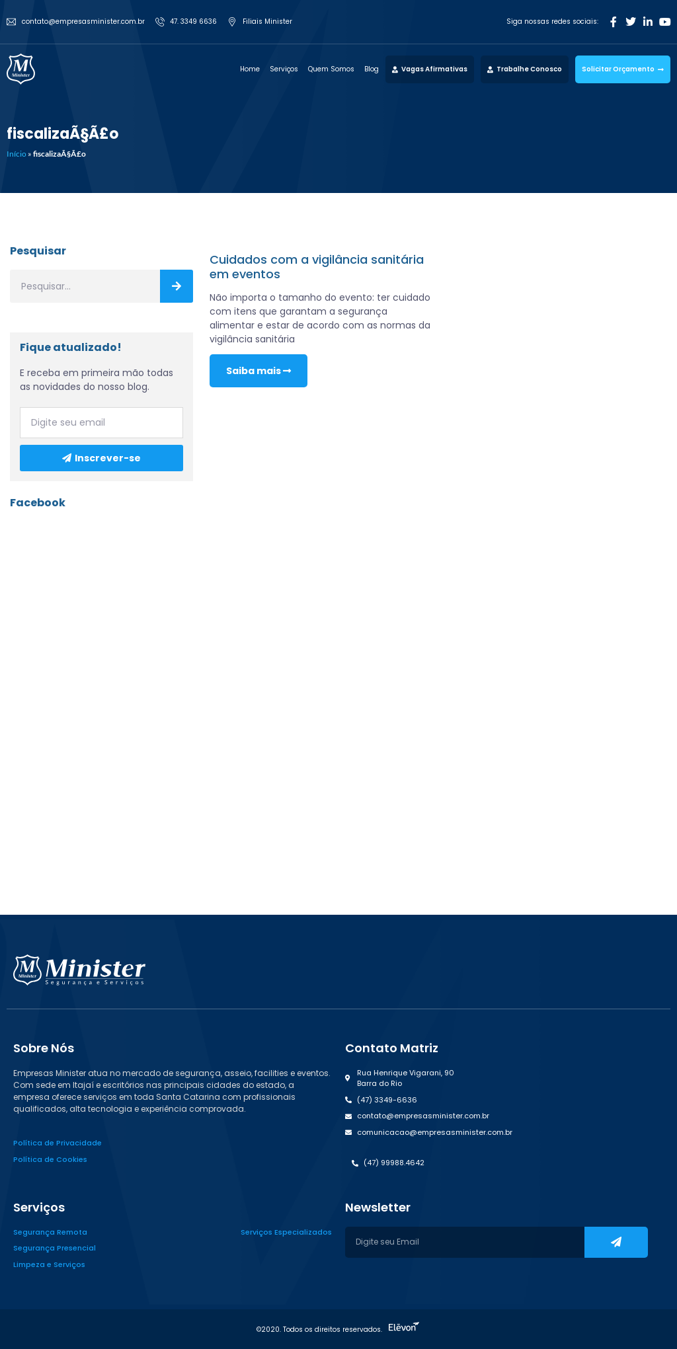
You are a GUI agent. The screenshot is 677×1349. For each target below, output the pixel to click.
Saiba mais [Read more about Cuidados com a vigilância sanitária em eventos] (258, 370)
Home (250, 69)
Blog (371, 69)
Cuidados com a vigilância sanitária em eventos (317, 266)
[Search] (176, 286)
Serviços (284, 69)
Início (16, 154)
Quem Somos (331, 69)
